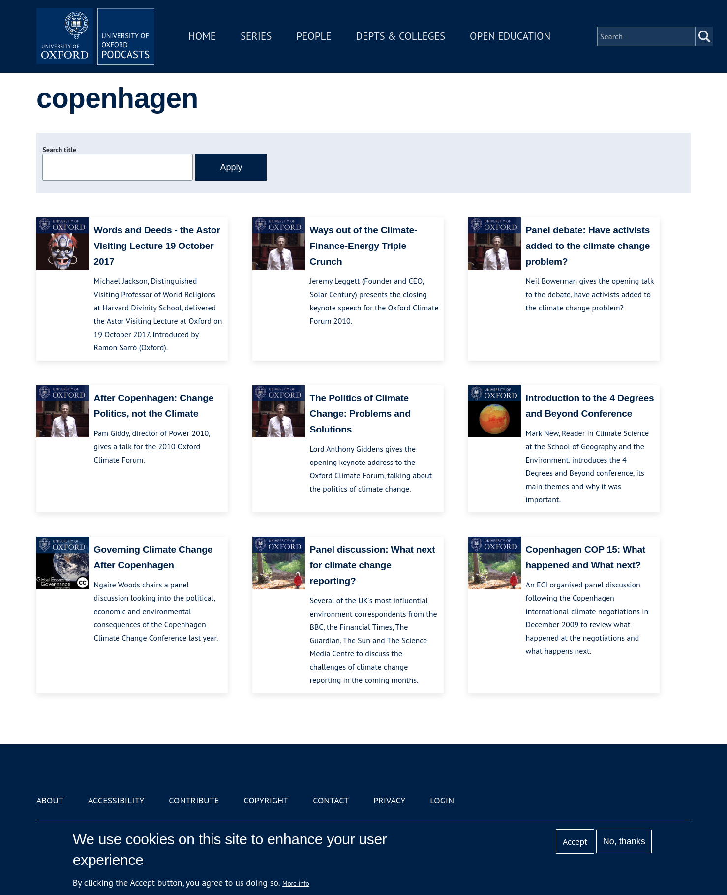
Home (202, 36)
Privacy (389, 800)
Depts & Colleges (401, 36)
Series (256, 36)
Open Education (510, 36)
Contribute (194, 800)
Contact (331, 800)
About (49, 800)
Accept (575, 841)
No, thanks (624, 841)
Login (442, 800)
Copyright (265, 800)
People (313, 36)
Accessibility (116, 800)
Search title (59, 149)
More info (295, 883)
